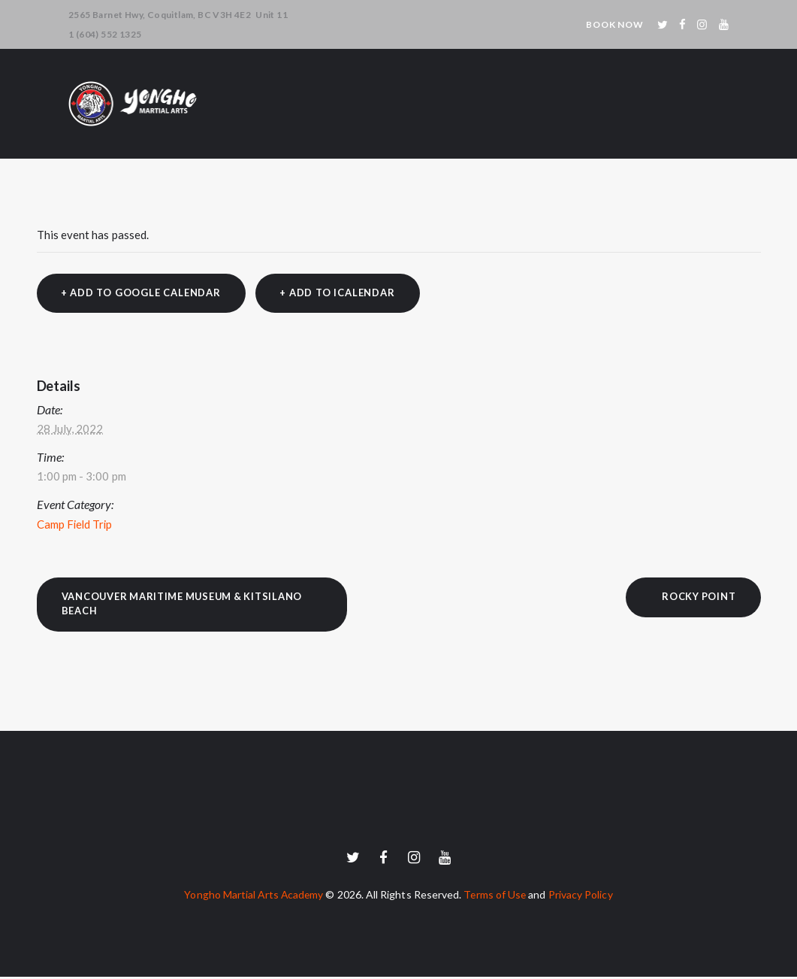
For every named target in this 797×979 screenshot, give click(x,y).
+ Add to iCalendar (338, 293)
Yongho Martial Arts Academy (252, 896)
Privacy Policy (583, 896)
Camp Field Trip (76, 525)
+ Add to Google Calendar (141, 293)
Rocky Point (697, 597)
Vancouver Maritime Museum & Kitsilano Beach (187, 604)
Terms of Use (496, 896)
